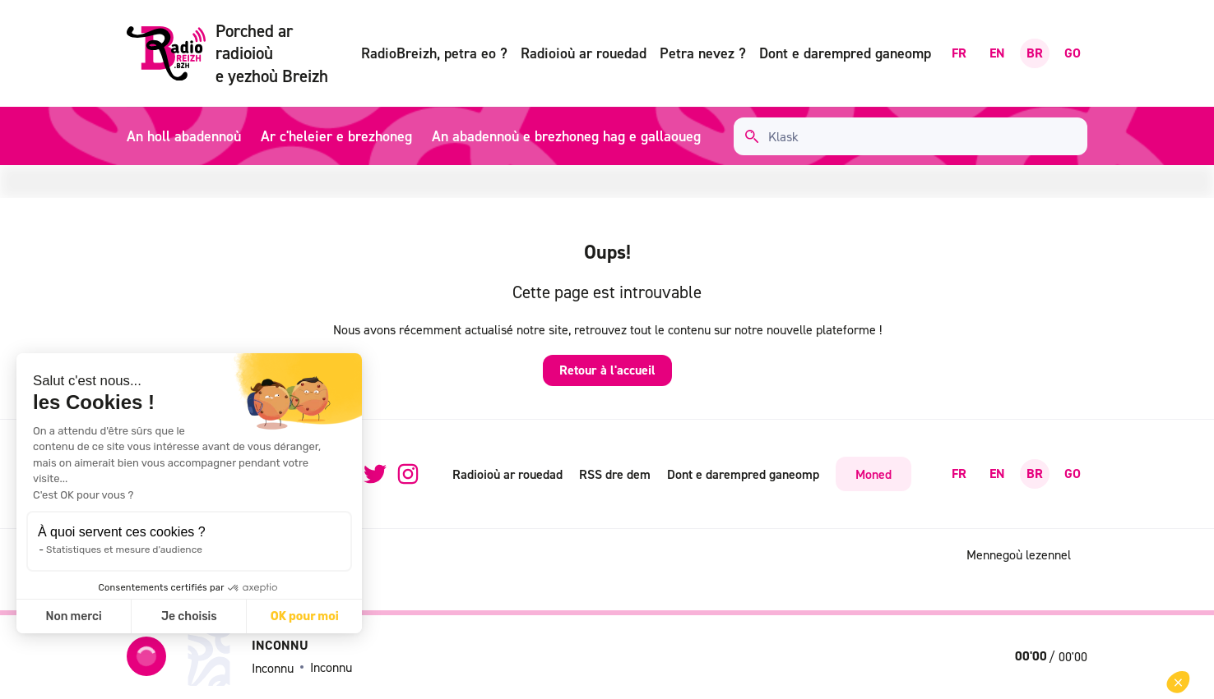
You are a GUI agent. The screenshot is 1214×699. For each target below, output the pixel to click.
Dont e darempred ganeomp (845, 53)
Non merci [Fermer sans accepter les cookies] (73, 616)
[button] (1178, 682)
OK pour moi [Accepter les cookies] (305, 616)
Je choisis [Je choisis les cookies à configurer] (189, 616)
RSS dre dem (615, 474)
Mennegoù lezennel (1018, 554)
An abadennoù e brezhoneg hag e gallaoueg (566, 135)
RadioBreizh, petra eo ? (434, 53)
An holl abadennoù (184, 135)
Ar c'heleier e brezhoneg (336, 135)
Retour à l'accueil (607, 370)
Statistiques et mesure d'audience (124, 549)
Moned (873, 474)
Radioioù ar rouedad (583, 53)
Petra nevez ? (703, 53)
